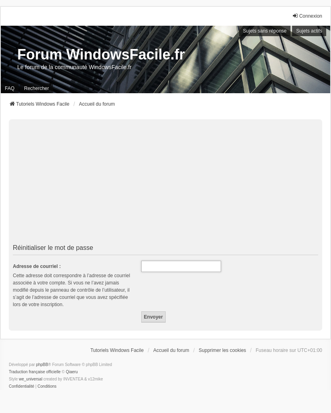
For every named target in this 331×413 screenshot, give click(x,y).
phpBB (42, 364)
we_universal (30, 379)
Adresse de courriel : (37, 266)
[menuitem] (21, 386)
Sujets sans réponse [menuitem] (265, 31)
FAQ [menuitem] (9, 88)
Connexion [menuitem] (307, 16)
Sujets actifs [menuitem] (309, 31)
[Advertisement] (165, 181)
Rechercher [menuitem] (36, 88)
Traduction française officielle (35, 372)
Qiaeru (72, 372)
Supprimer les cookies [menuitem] (222, 350)
